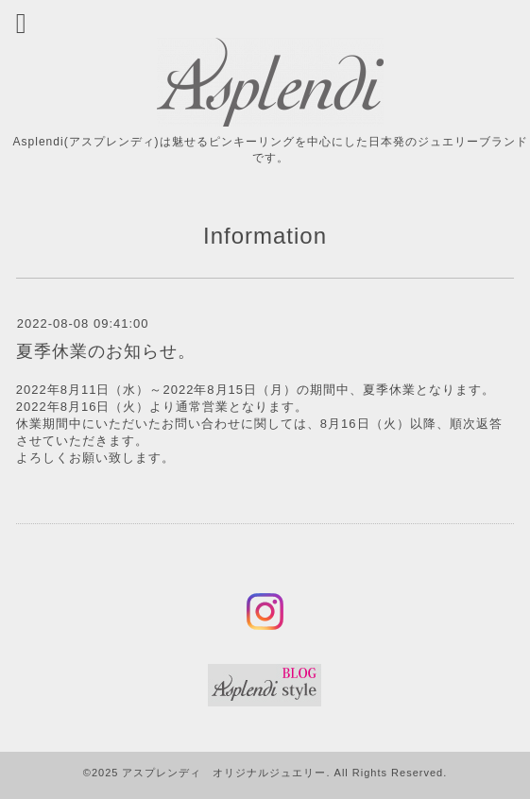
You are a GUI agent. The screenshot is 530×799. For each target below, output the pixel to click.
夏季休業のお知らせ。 (106, 351)
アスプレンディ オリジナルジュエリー (224, 772)
